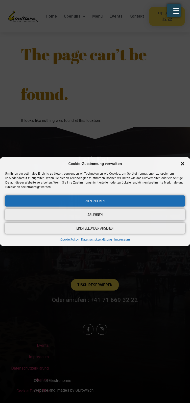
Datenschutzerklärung (96, 239)
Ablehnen (95, 214)
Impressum (122, 239)
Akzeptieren (95, 200)
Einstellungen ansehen (95, 228)
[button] (182, 163)
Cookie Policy (69, 239)
